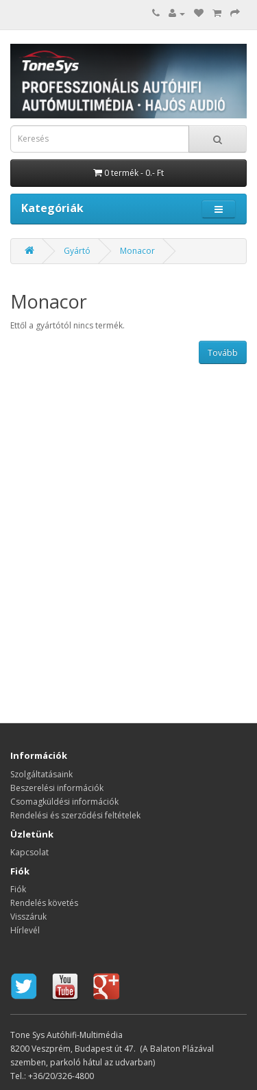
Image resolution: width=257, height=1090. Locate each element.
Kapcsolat (29, 852)
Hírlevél (25, 930)
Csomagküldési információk (64, 801)
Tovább (223, 353)
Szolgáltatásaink (41, 774)
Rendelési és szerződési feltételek (75, 815)
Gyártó (77, 251)
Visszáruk (28, 916)
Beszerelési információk (56, 788)
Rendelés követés (44, 903)
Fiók (18, 889)
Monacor (137, 251)
